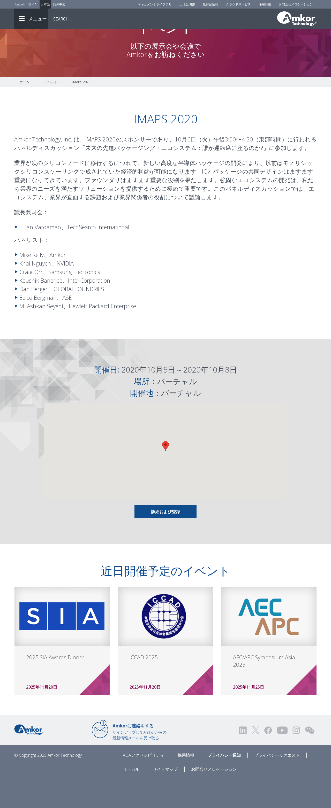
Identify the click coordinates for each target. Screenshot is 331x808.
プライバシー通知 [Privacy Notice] (224, 784)
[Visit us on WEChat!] (309, 759)
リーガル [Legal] (131, 798)
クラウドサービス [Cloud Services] (238, 4)
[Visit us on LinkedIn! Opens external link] (243, 759)
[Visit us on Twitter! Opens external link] (255, 759)
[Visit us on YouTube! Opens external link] (282, 759)
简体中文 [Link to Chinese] (59, 4)
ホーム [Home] (24, 110)
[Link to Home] (28, 758)
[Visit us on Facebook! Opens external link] (268, 759)
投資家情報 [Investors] (210, 4)
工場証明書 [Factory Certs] (187, 4)
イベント (51, 110)
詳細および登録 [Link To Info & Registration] (165, 540)
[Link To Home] (297, 18)
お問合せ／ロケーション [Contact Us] (296, 4)
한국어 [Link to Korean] (32, 4)
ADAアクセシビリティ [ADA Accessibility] (143, 784)
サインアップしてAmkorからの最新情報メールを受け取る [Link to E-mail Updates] (139, 760)
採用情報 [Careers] (265, 4)
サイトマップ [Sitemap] (165, 798)
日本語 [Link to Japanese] (45, 4)
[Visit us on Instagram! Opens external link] (296, 759)
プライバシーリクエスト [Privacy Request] (277, 784)
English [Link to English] (20, 4)
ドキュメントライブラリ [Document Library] (155, 4)
